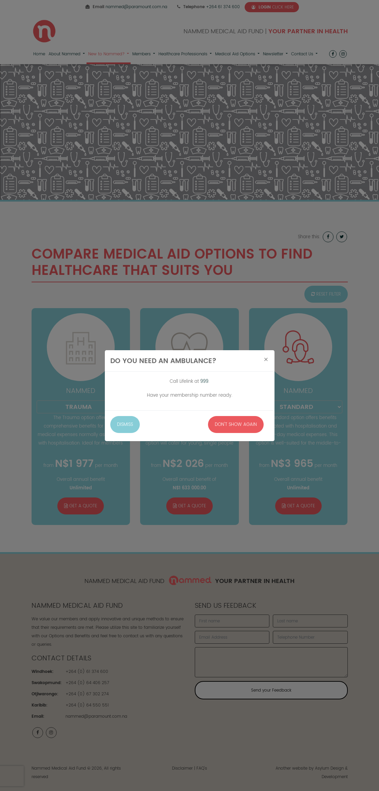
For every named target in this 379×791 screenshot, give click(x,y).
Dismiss (125, 424)
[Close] (266, 359)
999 (204, 381)
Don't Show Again (236, 424)
